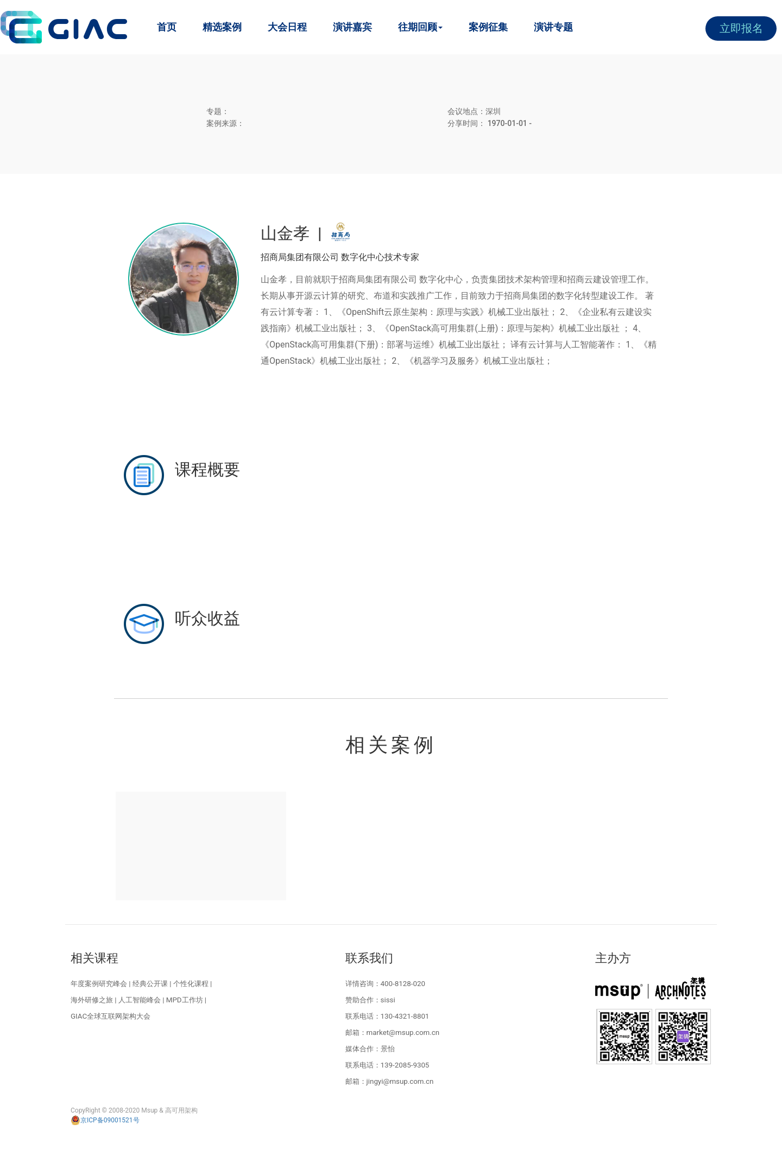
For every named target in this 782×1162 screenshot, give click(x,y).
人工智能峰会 (139, 1000)
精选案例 (222, 27)
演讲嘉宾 (352, 27)
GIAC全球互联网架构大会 (110, 1016)
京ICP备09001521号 (105, 1120)
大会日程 (287, 27)
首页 (166, 27)
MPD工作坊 (184, 1000)
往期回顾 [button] (420, 27)
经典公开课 (150, 984)
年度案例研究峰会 (99, 984)
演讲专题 (553, 27)
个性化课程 (191, 984)
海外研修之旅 (92, 1000)
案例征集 (488, 27)
